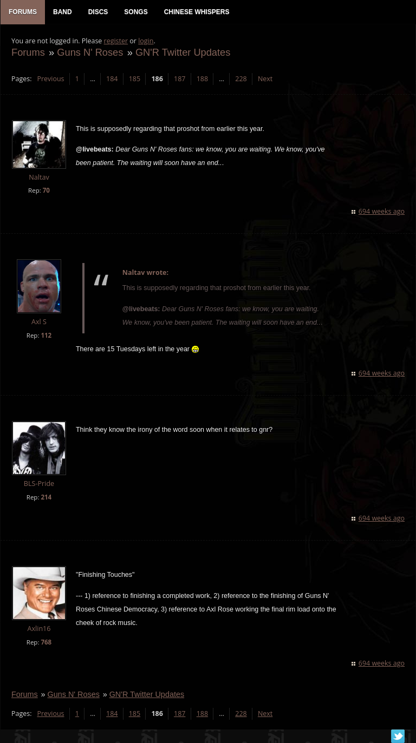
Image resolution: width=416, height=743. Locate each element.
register (116, 40)
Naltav (39, 177)
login (145, 40)
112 (46, 335)
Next (265, 78)
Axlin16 (38, 628)
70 (46, 190)
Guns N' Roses (90, 52)
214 (46, 497)
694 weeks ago (382, 211)
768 (46, 642)
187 (179, 78)
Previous (50, 78)
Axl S (39, 321)
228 (240, 78)
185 (134, 78)
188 (202, 78)
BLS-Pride (39, 483)
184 (112, 78)
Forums (28, 52)
